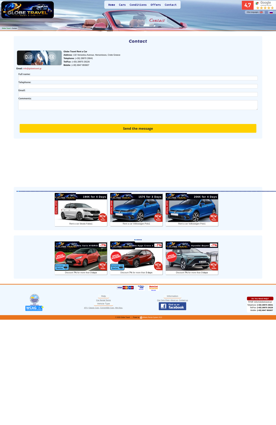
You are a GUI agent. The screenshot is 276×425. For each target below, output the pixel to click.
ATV (86, 308)
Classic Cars (93, 308)
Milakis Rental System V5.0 (151, 317)
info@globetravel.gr (32, 68)
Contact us (183, 300)
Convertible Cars (107, 308)
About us (174, 300)
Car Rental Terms (103, 300)
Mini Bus (118, 308)
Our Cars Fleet (163, 300)
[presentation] (38, 115)
